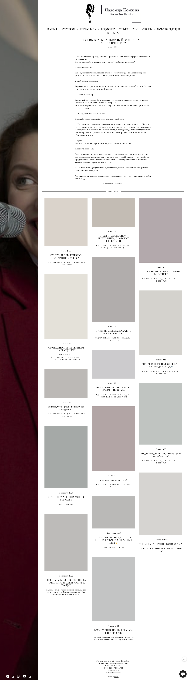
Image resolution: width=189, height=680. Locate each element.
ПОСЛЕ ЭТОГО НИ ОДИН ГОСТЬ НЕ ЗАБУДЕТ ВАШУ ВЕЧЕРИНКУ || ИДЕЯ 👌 (113, 544)
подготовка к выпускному (66, 361)
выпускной (65, 358)
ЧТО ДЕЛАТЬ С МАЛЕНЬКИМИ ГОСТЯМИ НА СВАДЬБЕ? (66, 260)
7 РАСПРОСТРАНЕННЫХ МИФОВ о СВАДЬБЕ (66, 501)
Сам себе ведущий (168, 29)
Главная (52, 29)
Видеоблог (108, 29)
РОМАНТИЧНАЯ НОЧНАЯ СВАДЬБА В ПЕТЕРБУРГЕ (113, 635)
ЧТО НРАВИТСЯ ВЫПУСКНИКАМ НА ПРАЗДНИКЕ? (66, 352)
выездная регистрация (114, 251)
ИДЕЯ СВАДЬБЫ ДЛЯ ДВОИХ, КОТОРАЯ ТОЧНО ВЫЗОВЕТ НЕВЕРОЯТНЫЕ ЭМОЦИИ (66, 586)
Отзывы (147, 29)
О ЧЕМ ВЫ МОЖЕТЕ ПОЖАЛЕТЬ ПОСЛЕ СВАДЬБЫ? (113, 335)
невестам (66, 268)
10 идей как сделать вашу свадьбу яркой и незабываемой (161, 458)
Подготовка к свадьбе (59, 266)
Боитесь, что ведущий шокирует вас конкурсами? (66, 411)
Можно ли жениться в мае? (113, 483)
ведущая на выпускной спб (66, 363)
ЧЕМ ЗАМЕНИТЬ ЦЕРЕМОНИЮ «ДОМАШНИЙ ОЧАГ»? (113, 392)
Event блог (68, 29)
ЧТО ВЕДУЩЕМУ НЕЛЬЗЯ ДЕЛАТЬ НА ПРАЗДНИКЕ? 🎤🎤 (160, 369)
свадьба (78, 266)
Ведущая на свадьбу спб (114, 400)
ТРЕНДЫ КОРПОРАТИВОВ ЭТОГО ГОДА (160, 547)
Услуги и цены (128, 29)
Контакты (113, 33)
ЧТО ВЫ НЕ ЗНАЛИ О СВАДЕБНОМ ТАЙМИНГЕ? (161, 276)
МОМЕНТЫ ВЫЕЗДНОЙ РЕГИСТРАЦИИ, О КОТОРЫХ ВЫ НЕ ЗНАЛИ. (113, 242)
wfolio (116, 677)
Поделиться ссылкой (114, 187)
